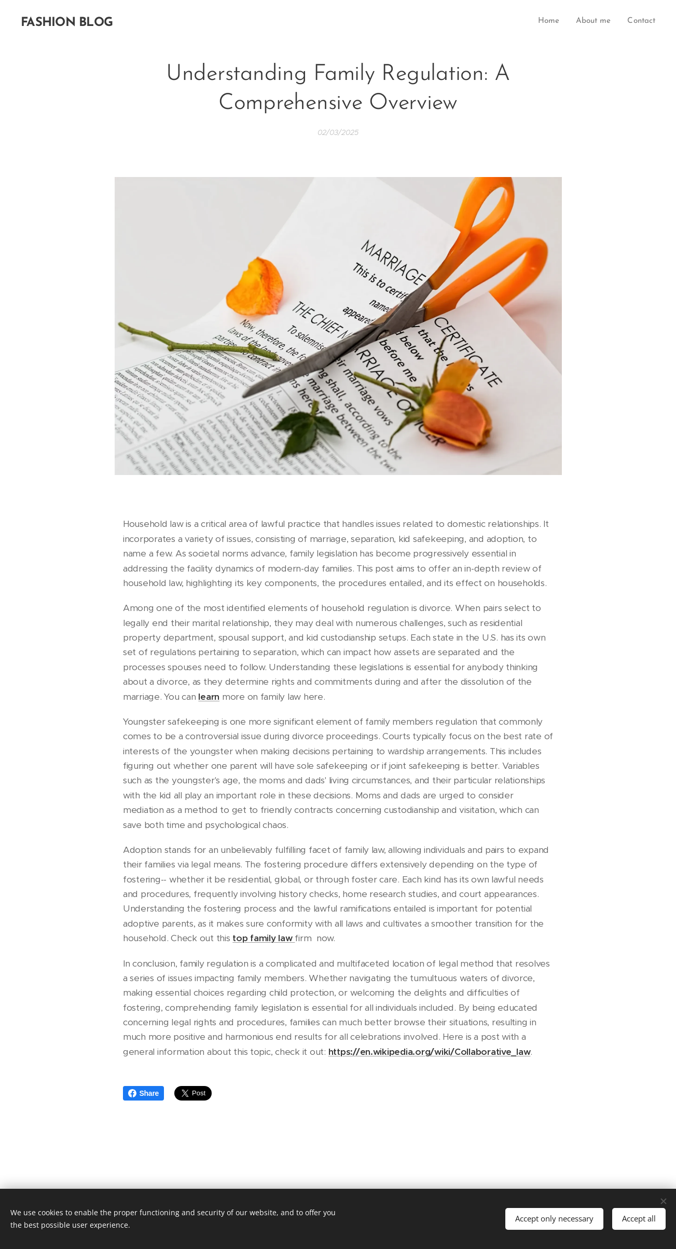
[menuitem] (551, 21)
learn (208, 696)
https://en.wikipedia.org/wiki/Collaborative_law (429, 1051)
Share (143, 1093)
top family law (263, 938)
